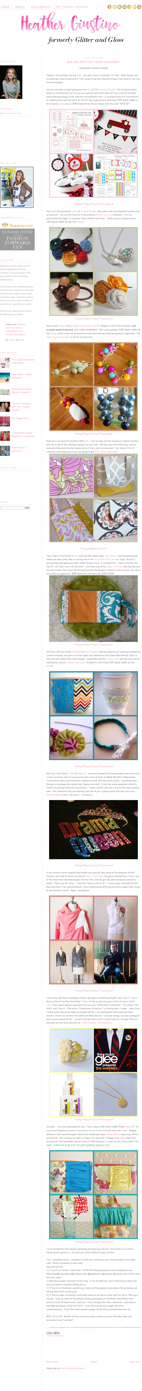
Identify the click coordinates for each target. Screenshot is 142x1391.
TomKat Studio (107, 89)
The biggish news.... (21, 418)
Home (94, 1361)
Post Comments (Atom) (72, 1368)
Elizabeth (76, 651)
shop (61, 103)
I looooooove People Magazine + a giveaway (23, 434)
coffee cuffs (112, 658)
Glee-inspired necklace (58, 336)
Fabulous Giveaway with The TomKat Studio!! (21, 407)
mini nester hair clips (104, 559)
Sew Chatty (90, 651)
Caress (12, 339)
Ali (87, 440)
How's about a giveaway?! (19, 449)
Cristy (71, 773)
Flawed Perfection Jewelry (85, 325)
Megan (62, 325)
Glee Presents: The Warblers (97, 1022)
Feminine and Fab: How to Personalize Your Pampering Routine (15, 329)
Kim (89, 89)
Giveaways (59, 1336)
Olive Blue (110, 555)
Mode (22, 339)
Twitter (95, 204)
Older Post (135, 1361)
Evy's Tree (91, 876)
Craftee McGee (88, 211)
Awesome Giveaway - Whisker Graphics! (22, 390)
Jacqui (74, 211)
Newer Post (52, 1361)
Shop (78, 204)
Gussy (128, 1126)
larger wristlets (115, 566)
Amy (100, 876)
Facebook (106, 204)
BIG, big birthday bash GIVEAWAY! (23, 361)
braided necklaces (75, 662)
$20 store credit (104, 451)
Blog (87, 204)
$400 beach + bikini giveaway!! (22, 376)
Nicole (74, 555)
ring (48, 1004)
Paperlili (82, 773)
